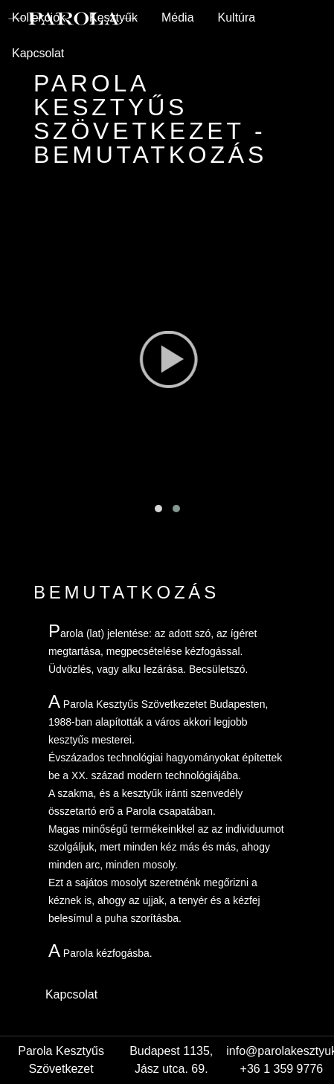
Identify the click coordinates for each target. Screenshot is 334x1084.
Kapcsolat (38, 53)
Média (177, 17)
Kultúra (237, 17)
